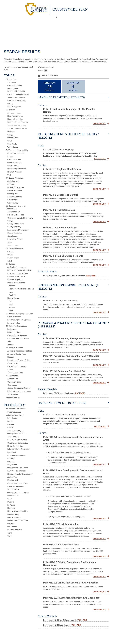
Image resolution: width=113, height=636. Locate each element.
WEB (93, 276)
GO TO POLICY (99, 124)
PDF (88, 276)
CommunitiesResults (73, 86)
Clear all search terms (48, 76)
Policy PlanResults (49, 86)
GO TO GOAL (100, 159)
